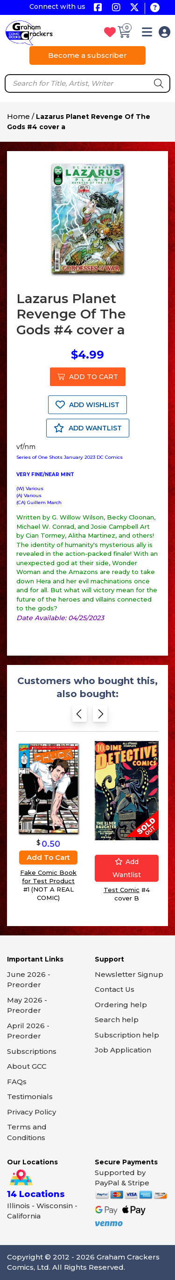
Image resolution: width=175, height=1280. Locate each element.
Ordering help (121, 1004)
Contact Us (114, 989)
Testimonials (30, 1096)
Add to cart (48, 857)
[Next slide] (100, 716)
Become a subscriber (87, 55)
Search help (117, 1019)
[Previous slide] (79, 716)
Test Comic (122, 889)
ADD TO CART (87, 377)
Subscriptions (31, 1051)
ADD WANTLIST (88, 428)
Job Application (123, 1049)
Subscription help (127, 1035)
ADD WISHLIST (87, 404)
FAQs (17, 1081)
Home (18, 116)
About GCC (27, 1066)
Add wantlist (126, 868)
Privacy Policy (31, 1111)
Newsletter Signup (129, 974)
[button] (147, 33)
